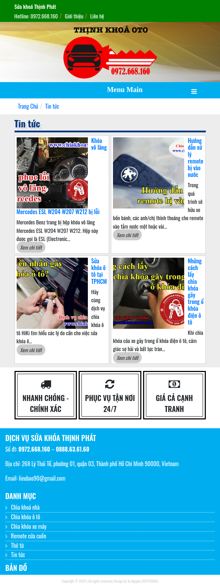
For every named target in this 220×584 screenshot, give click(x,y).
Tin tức (18, 554)
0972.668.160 (34, 449)
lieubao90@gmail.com (42, 478)
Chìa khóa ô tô (25, 517)
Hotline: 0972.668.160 (36, 16)
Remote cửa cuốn (28, 536)
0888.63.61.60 (72, 449)
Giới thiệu (74, 16)
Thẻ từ (17, 545)
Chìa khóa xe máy (28, 526)
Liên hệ (97, 16)
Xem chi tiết (31, 247)
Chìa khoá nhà (25, 507)
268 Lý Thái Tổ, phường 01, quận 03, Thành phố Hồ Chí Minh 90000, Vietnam (100, 463)
